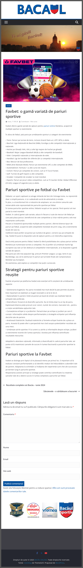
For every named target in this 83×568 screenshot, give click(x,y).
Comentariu (9, 414)
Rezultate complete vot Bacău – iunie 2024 (24, 385)
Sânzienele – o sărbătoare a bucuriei (61, 391)
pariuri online (49, 126)
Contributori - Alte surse (29, 122)
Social (9, 106)
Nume (6, 447)
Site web (7, 471)
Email (5, 459)
